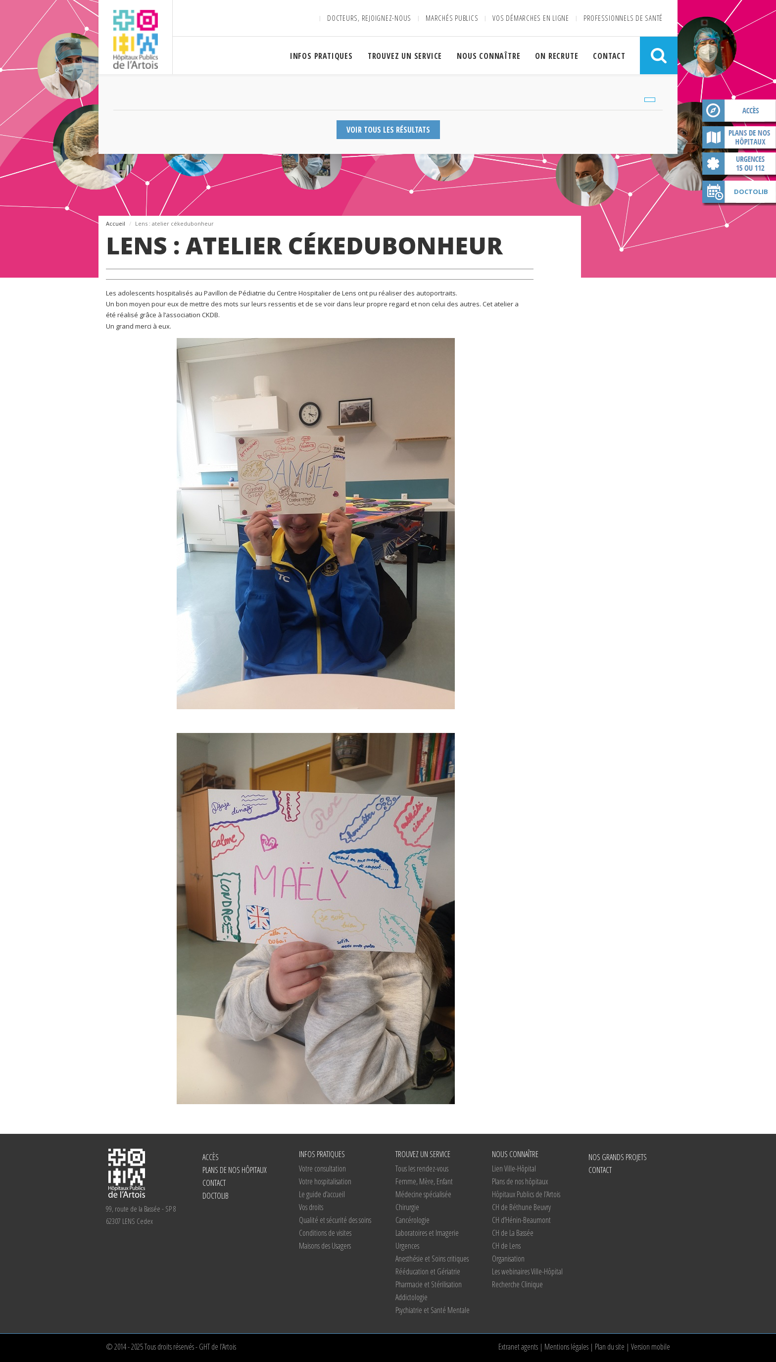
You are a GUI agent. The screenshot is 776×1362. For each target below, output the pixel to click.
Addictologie (411, 1297)
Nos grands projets (617, 1157)
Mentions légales (566, 1346)
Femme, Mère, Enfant (424, 1181)
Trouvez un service (405, 56)
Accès (739, 112)
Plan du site (610, 1346)
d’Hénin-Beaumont (521, 1220)
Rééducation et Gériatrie (427, 1271)
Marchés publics (452, 18)
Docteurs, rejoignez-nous (369, 18)
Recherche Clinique (517, 1284)
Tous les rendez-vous (421, 1168)
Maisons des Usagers (325, 1245)
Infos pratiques (321, 56)
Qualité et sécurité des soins (335, 1220)
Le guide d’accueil (322, 1194)
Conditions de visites (325, 1232)
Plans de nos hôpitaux (739, 139)
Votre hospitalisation (325, 1181)
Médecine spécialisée (423, 1194)
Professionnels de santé (623, 18)
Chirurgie (407, 1207)
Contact (609, 56)
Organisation (508, 1258)
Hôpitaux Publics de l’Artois (526, 1194)
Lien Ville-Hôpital (514, 1168)
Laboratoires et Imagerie (427, 1232)
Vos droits (311, 1207)
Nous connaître (488, 56)
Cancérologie (412, 1220)
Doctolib (751, 191)
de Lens (506, 1245)
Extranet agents (518, 1346)
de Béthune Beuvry (521, 1207)
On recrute (556, 56)
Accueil (115, 223)
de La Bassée (513, 1232)
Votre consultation (322, 1168)
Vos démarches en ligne (530, 18)
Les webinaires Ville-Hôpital (527, 1271)
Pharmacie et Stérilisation (428, 1284)
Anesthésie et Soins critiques (432, 1258)
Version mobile (650, 1346)
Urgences (407, 1245)
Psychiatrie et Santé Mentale (432, 1310)
